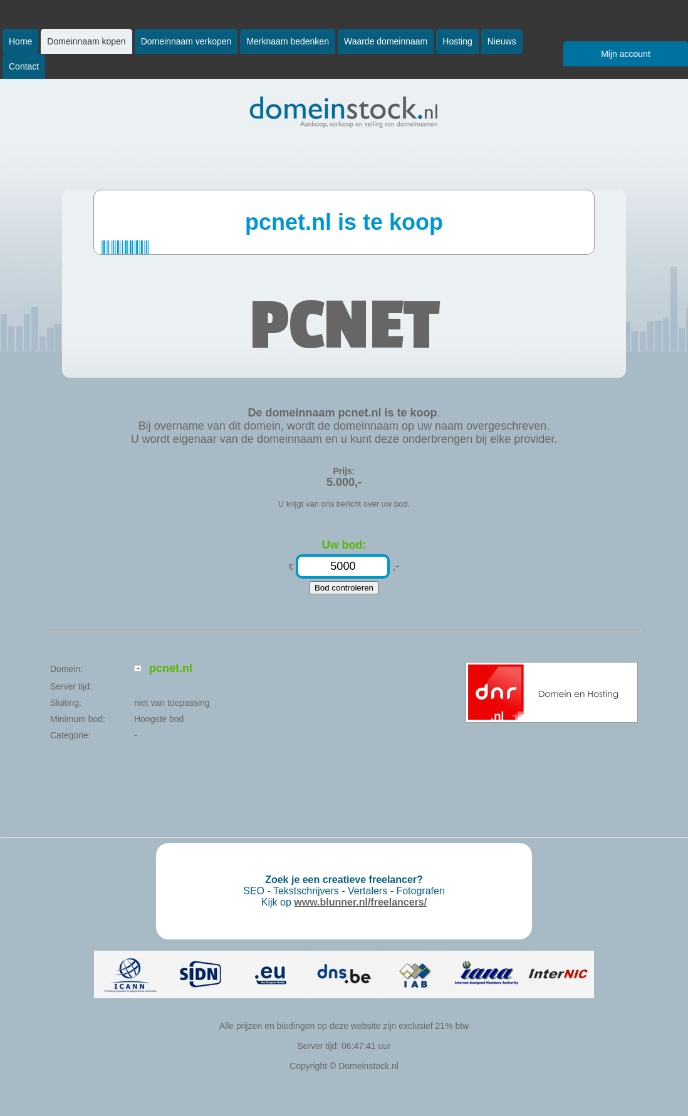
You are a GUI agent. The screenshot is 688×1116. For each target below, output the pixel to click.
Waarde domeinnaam (385, 41)
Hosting (457, 41)
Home (20, 41)
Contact (24, 66)
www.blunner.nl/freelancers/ (360, 902)
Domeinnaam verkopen (186, 41)
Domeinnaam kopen (86, 41)
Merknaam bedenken (287, 41)
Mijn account (625, 54)
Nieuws (501, 41)
